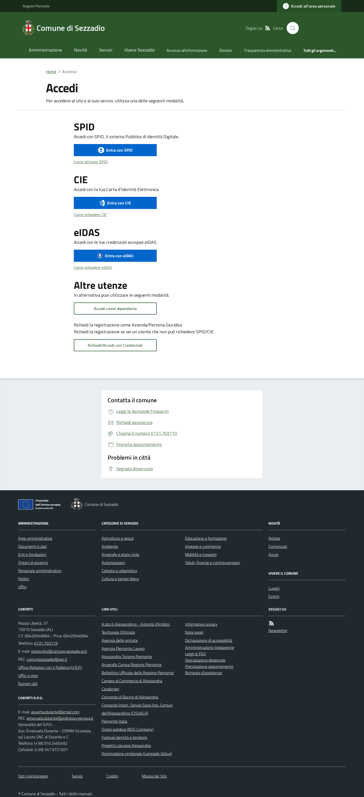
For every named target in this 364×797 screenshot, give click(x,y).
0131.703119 (46, 643)
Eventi (273, 596)
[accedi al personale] (309, 6)
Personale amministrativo (39, 571)
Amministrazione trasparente (209, 647)
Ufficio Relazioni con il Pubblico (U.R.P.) (50, 667)
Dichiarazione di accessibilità (208, 640)
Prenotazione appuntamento (209, 666)
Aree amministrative (35, 538)
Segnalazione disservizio (205, 660)
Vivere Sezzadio (139, 49)
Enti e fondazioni (32, 554)
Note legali (194, 632)
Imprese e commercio (203, 546)
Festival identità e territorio (124, 737)
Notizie (274, 538)
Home (51, 71)
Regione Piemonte (36, 6)
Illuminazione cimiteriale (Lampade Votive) (137, 754)
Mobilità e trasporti (201, 554)
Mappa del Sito (154, 776)
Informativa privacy (201, 624)
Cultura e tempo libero (120, 579)
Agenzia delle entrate (120, 640)
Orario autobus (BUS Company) (127, 729)
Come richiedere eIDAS (93, 267)
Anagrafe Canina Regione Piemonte (132, 665)
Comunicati (277, 546)
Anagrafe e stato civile (120, 554)
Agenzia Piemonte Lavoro (123, 648)
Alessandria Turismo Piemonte (127, 656)
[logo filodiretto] (323, 28)
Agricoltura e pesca (117, 538)
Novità (80, 49)
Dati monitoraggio (33, 776)
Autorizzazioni (113, 562)
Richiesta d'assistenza (203, 673)
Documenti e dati (32, 546)
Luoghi (274, 588)
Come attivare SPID (91, 162)
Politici (23, 579)
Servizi (105, 49)
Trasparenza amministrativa (267, 50)
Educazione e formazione (206, 538)
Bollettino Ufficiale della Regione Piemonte (138, 673)
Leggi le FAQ (195, 654)
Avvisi (273, 554)
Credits (112, 776)
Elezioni (225, 50)
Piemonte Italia (114, 721)
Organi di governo (33, 562)
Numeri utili (27, 684)
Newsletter (277, 630)
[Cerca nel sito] (293, 28)
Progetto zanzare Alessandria (126, 745)
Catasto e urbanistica (119, 571)
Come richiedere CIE (90, 215)
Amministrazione (45, 49)
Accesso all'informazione (187, 50)
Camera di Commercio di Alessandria (132, 681)
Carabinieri (110, 689)
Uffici (22, 587)
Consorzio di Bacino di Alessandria (130, 697)
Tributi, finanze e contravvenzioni (212, 562)
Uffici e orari (28, 675)
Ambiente (110, 546)
